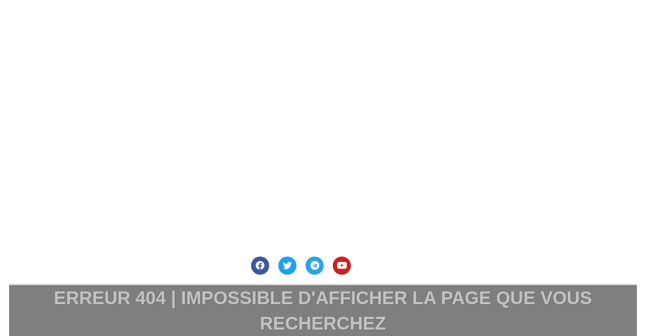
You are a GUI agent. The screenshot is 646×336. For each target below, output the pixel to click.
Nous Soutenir (417, 19)
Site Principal (195, 19)
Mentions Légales (532, 19)
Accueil (97, 19)
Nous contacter (305, 19)
